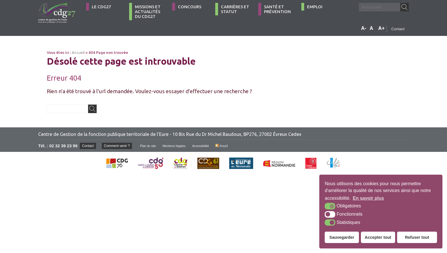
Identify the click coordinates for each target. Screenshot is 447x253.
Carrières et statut (235, 9)
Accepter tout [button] (378, 237)
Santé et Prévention (277, 9)
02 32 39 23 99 (63, 146)
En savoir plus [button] (368, 198)
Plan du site (154, 146)
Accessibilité (212, 146)
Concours (189, 6)
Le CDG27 (101, 6)
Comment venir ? (120, 146)
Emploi (314, 6)
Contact (398, 29)
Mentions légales (183, 146)
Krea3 (234, 146)
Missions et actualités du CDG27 (147, 11)
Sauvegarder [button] (341, 237)
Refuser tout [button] (417, 237)
